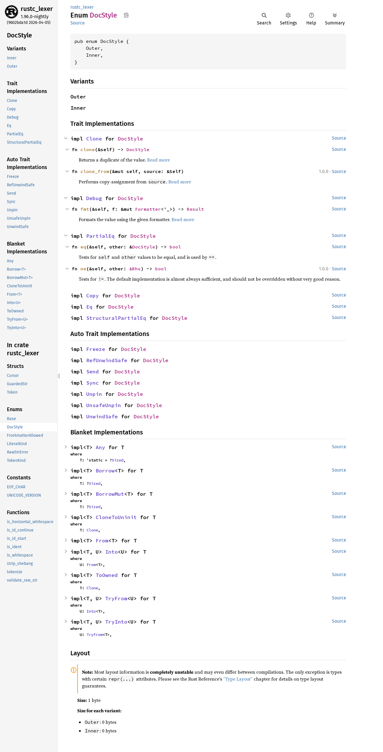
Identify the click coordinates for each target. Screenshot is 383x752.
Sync (92, 382)
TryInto (116, 621)
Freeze (95, 349)
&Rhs (135, 268)
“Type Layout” (238, 679)
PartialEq (100, 236)
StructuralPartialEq (116, 318)
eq (83, 247)
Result (195, 209)
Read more (158, 160)
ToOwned (107, 575)
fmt (84, 209)
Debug (94, 198)
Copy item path (126, 15)
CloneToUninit (116, 517)
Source (77, 23)
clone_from (94, 171)
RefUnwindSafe (106, 360)
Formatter (148, 209)
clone (87, 149)
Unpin (94, 394)
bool (175, 247)
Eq (89, 306)
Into (111, 551)
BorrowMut (110, 494)
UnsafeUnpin (103, 405)
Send (92, 371)
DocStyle (130, 138)
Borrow (105, 470)
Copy (92, 295)
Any (100, 447)
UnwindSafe (102, 416)
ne (83, 268)
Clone (94, 138)
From (102, 540)
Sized (117, 460)
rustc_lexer (37, 9)
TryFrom (116, 598)
